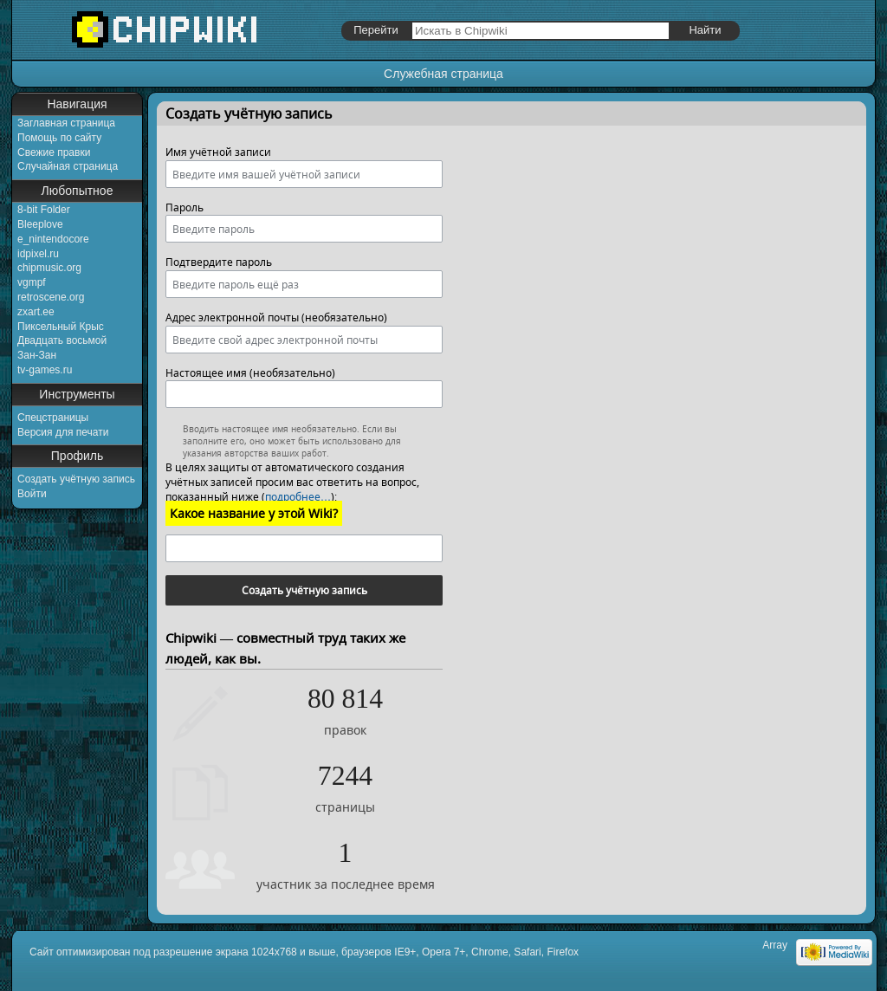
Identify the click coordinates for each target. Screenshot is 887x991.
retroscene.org (50, 297)
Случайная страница (67, 166)
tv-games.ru (44, 370)
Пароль (184, 207)
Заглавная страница (66, 123)
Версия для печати (62, 432)
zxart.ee (36, 312)
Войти (32, 494)
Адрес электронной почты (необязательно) (276, 317)
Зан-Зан (36, 355)
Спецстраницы (52, 417)
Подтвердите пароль (218, 262)
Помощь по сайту (59, 138)
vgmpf (31, 282)
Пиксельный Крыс (60, 327)
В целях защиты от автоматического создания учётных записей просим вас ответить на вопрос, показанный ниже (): (292, 482)
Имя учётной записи (218, 152)
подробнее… (298, 496)
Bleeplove (40, 224)
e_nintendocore (53, 239)
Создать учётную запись (76, 479)
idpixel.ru (38, 254)
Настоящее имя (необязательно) (250, 373)
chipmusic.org (49, 268)
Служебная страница (443, 74)
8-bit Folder (43, 210)
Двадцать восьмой (62, 340)
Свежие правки (53, 152)
